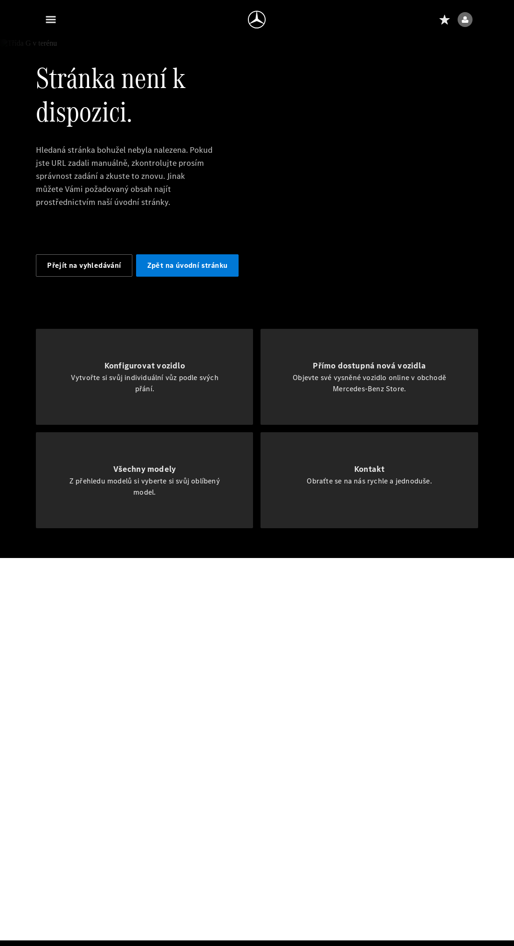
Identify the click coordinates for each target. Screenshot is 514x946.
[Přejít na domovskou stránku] (256, 19)
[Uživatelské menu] (465, 19)
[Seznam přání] (444, 19)
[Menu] (51, 19)
